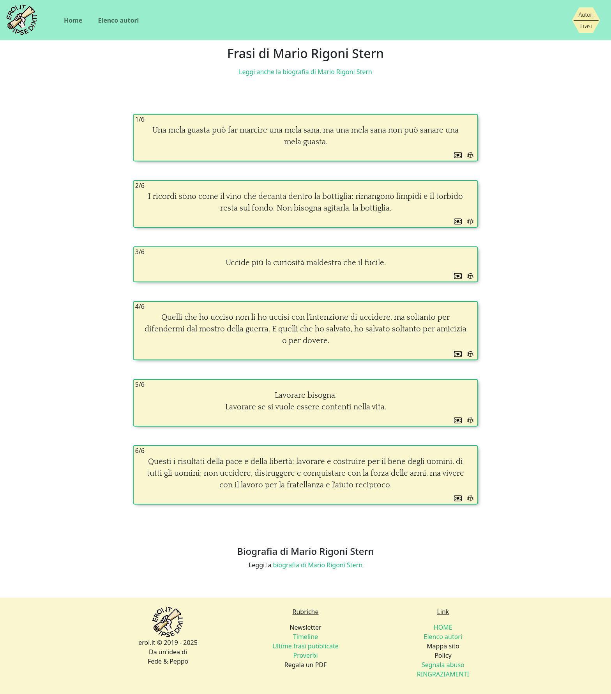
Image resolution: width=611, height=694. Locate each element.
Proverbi (305, 655)
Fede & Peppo (168, 661)
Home (73, 20)
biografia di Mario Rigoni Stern (318, 565)
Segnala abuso (443, 664)
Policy (443, 664)
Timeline (305, 636)
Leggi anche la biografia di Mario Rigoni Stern (305, 71)
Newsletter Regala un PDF (305, 646)
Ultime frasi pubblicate (305, 646)
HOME (443, 627)
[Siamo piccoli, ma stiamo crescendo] (586, 20)
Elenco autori (118, 20)
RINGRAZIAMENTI (443, 674)
